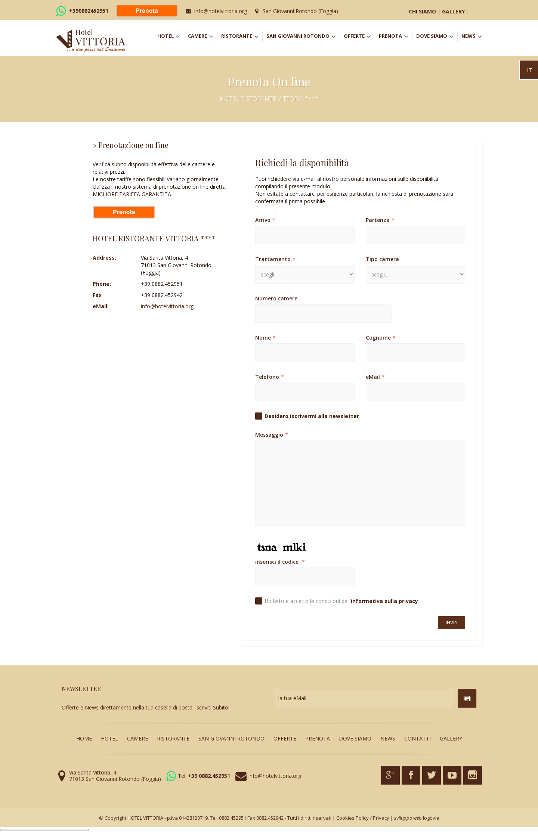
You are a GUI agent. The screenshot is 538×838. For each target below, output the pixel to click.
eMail (375, 376)
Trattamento (275, 259)
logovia (431, 817)
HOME (84, 738)
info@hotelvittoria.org (220, 11)
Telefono (269, 376)
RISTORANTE (241, 36)
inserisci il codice (280, 561)
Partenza (380, 219)
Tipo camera (382, 259)
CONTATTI (417, 738)
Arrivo (265, 219)
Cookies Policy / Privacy (362, 817)
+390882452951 (88, 10)
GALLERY (453, 11)
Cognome (381, 337)
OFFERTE (359, 36)
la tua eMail (292, 698)
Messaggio (271, 434)
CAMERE (202, 36)
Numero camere (276, 298)
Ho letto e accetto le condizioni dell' (341, 600)
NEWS (471, 36)
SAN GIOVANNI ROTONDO (303, 36)
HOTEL (170, 36)
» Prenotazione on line (130, 145)
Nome (265, 337)
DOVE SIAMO (435, 36)
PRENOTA (395, 36)
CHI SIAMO (422, 11)
